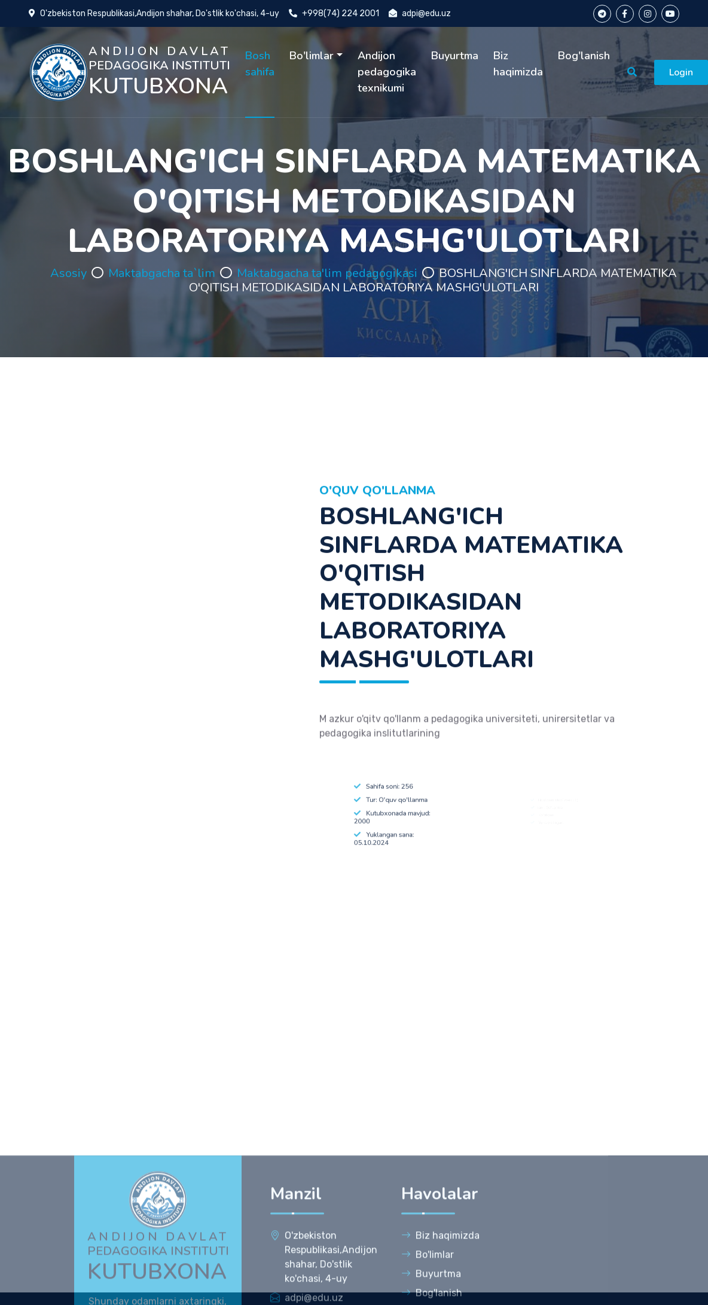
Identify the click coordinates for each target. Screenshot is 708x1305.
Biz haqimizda (518, 63)
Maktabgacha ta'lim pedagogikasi (327, 273)
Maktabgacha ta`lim (161, 273)
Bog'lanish (584, 55)
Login (681, 72)
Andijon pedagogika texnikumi (387, 71)
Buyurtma (454, 55)
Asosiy (68, 273)
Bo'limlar (311, 55)
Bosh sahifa (259, 63)
